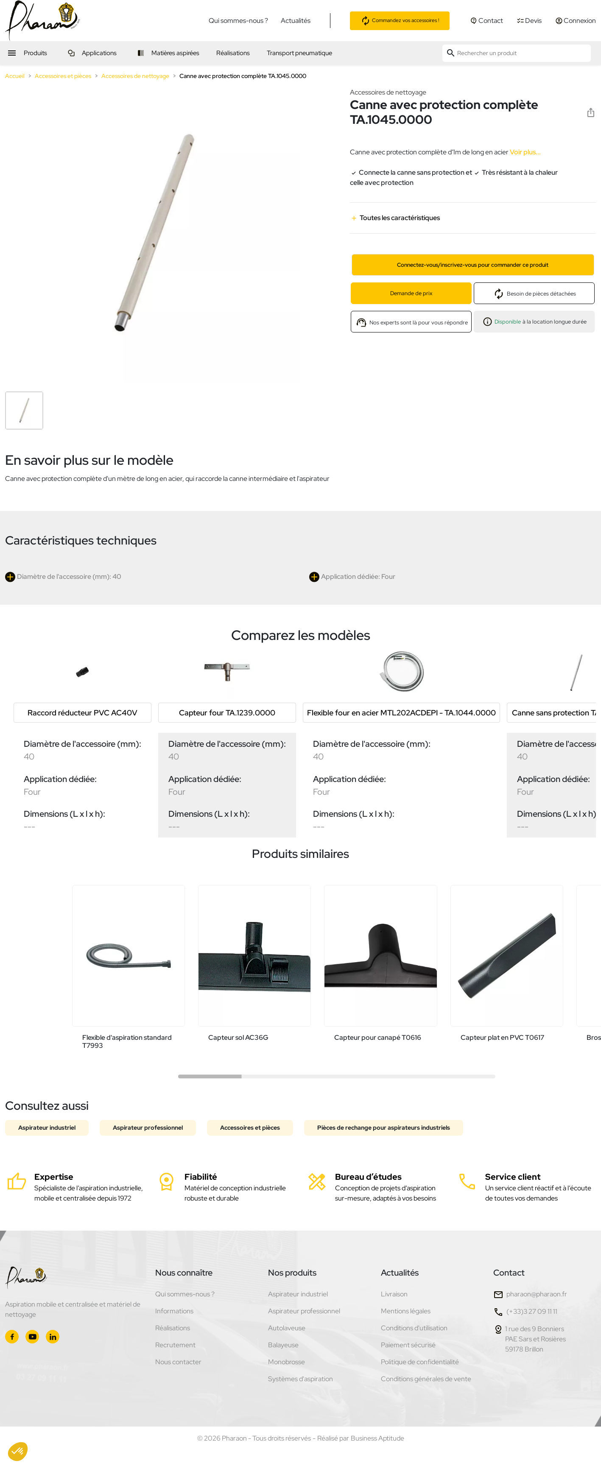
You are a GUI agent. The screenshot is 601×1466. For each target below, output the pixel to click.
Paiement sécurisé (408, 1344)
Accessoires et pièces (250, 1127)
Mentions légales (405, 1311)
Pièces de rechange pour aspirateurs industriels (383, 1127)
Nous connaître (183, 1272)
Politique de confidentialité (420, 1361)
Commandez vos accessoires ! (400, 21)
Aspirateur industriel (46, 1127)
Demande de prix (411, 293)
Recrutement (175, 1344)
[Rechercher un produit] (516, 53)
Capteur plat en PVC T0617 (502, 1037)
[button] (18, 1451)
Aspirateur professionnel (148, 1127)
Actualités (295, 20)
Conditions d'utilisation (414, 1328)
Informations (174, 1311)
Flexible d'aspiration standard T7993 (127, 1041)
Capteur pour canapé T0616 (377, 1037)
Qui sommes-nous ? (238, 20)
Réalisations (172, 1328)
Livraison (394, 1294)
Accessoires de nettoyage (388, 92)
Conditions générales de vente (426, 1378)
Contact (509, 1272)
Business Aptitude (377, 1438)
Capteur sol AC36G (238, 1037)
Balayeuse (283, 1344)
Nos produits (292, 1272)
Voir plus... (525, 152)
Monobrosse (286, 1361)
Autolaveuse (286, 1328)
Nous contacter (178, 1361)
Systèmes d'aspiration (300, 1378)
